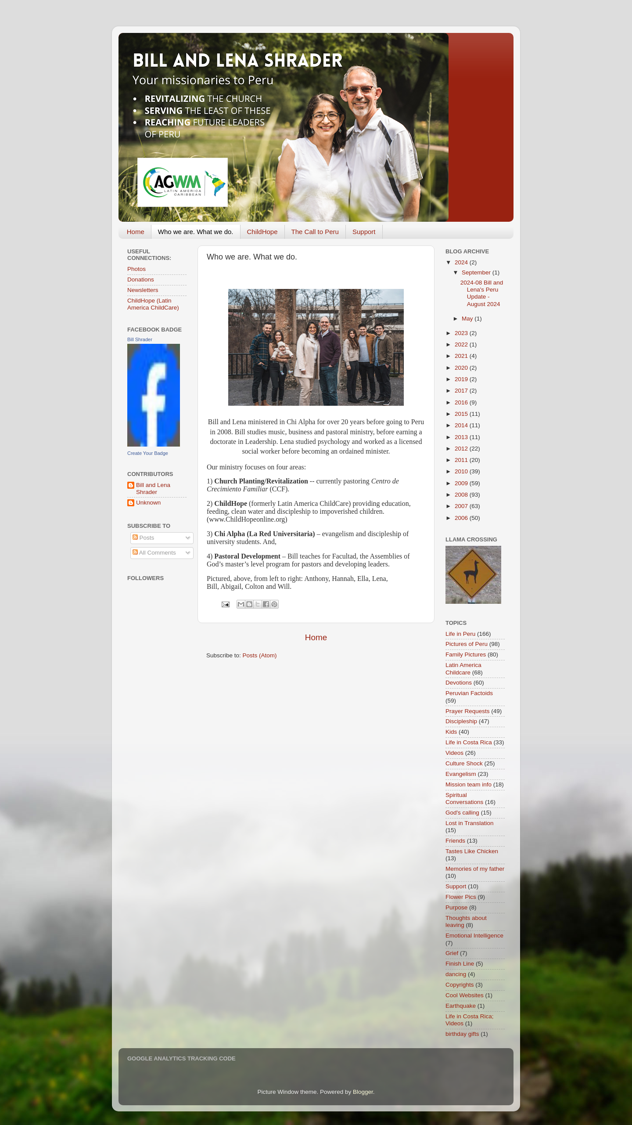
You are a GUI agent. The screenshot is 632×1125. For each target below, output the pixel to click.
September (477, 272)
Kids (451, 731)
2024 (462, 262)
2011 (462, 460)
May (468, 318)
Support (364, 231)
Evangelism (460, 774)
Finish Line (459, 963)
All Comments (154, 552)
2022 (462, 344)
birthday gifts (462, 1034)
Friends (455, 840)
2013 (462, 437)
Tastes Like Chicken (471, 851)
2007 (462, 506)
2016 (462, 402)
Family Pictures (465, 654)
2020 (462, 367)
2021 (462, 356)
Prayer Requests (467, 711)
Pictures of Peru (466, 644)
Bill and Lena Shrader (153, 488)
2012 (462, 448)
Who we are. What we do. (195, 231)
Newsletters (142, 290)
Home (135, 231)
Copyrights (459, 984)
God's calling (462, 812)
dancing (455, 974)
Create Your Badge (147, 453)
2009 (462, 483)
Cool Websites (464, 995)
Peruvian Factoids (469, 693)
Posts (143, 537)
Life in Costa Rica (468, 742)
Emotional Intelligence (474, 935)
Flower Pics (460, 897)
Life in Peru (460, 634)
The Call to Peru (315, 231)
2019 (462, 379)
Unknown (148, 502)
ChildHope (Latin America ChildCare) (153, 304)
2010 (462, 471)
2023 (462, 333)
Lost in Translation (469, 823)
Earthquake (460, 1005)
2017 (462, 390)
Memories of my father (474, 868)
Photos (136, 269)
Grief (451, 953)
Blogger (363, 1092)
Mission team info (468, 784)
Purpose (456, 907)
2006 (462, 518)
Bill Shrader (139, 339)
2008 (462, 494)
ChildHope (262, 231)
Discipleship (461, 721)
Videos (454, 753)
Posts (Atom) (260, 655)
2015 (462, 414)
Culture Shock (464, 763)
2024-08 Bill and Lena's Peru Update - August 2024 (481, 293)
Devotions (458, 682)
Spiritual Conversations (464, 798)
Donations (140, 279)
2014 (462, 425)
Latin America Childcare (463, 668)
